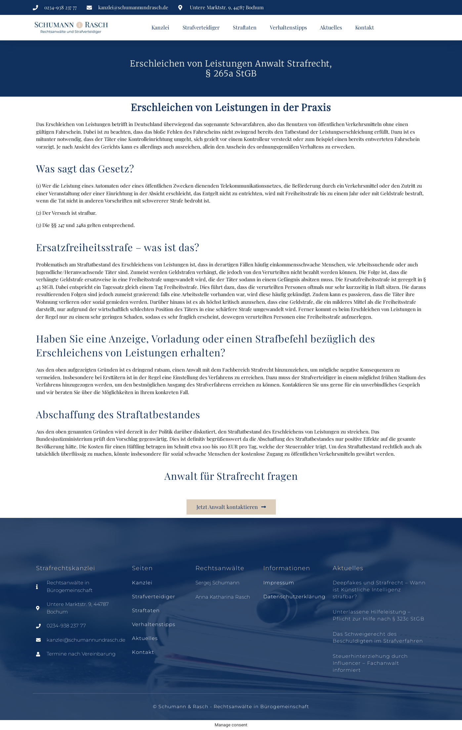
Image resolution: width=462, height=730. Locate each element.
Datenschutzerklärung (294, 596)
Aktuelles (331, 27)
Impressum (278, 582)
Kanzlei (160, 27)
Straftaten (245, 27)
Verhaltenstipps (288, 27)
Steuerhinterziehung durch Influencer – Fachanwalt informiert (370, 663)
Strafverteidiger (201, 27)
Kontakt (364, 27)
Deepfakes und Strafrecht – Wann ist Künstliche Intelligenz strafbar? (379, 589)
